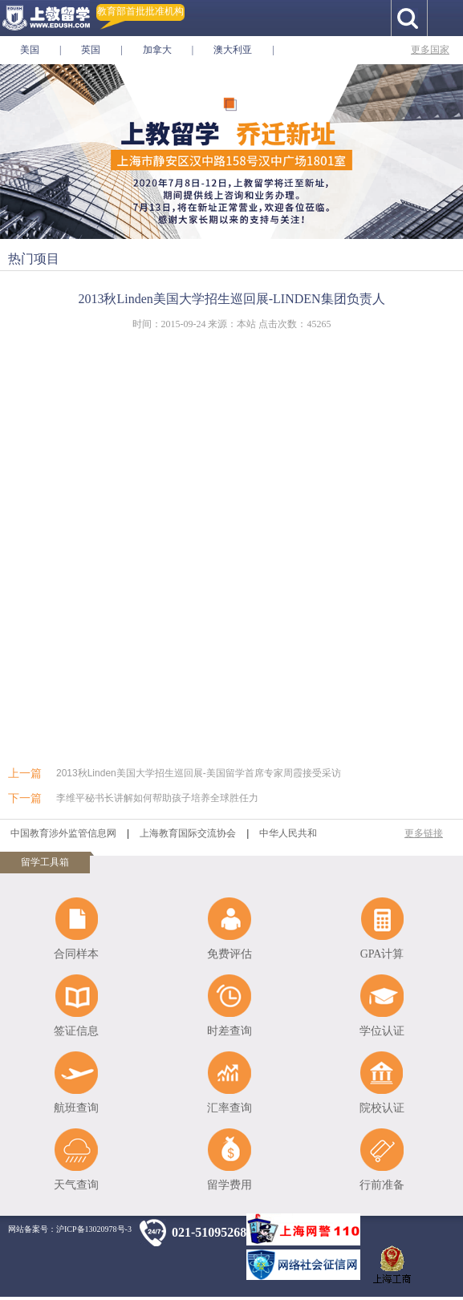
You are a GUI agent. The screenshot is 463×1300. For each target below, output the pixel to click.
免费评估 (229, 954)
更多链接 (423, 833)
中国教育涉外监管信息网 (63, 833)
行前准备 (381, 1185)
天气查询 (76, 1185)
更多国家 (430, 49)
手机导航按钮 (445, 18)
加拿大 (157, 49)
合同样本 (76, 954)
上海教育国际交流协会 (188, 833)
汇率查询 (229, 1108)
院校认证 (381, 1108)
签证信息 (76, 1031)
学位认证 (381, 1031)
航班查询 (76, 1108)
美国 (29, 49)
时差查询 (229, 1031)
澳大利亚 (232, 49)
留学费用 (229, 1185)
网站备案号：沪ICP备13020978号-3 (70, 1229)
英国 (90, 49)
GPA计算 (382, 954)
